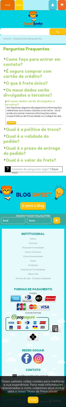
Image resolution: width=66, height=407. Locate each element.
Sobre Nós (33, 274)
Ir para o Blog (33, 206)
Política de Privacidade (33, 269)
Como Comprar (33, 252)
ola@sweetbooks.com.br (33, 375)
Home (33, 238)
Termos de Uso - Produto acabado (33, 278)
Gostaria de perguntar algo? (35, 169)
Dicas (33, 260)
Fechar (11, 122)
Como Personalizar (33, 256)
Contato (33, 243)
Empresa (33, 265)
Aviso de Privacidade (33, 247)
